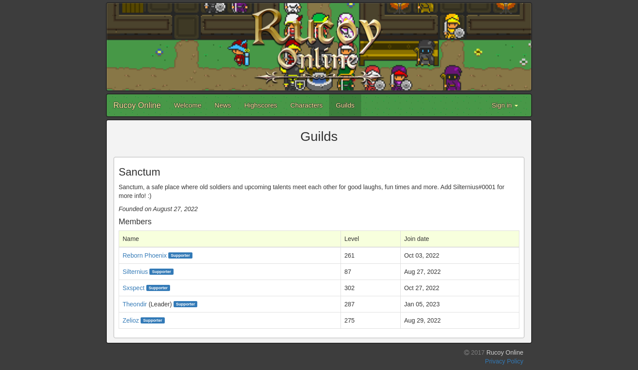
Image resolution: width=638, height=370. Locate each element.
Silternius (135, 271)
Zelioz (131, 320)
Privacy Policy (504, 361)
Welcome (187, 105)
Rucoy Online (137, 105)
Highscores (260, 105)
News (222, 105)
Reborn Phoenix (145, 255)
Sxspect (134, 287)
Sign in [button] (505, 105)
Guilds (345, 105)
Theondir (135, 304)
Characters (306, 105)
